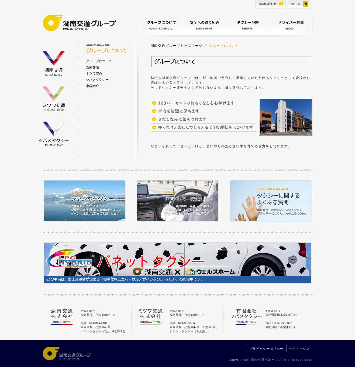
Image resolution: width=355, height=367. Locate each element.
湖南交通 (53, 61)
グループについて (161, 24)
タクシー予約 (247, 24)
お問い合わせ (270, 5)
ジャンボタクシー (87, 201)
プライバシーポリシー (267, 348)
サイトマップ (299, 348)
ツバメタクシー (53, 133)
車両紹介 (92, 86)
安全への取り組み (204, 24)
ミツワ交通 (53, 97)
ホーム (299, 5)
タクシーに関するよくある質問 (267, 201)
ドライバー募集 (290, 24)
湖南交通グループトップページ (177, 46)
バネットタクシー (177, 264)
